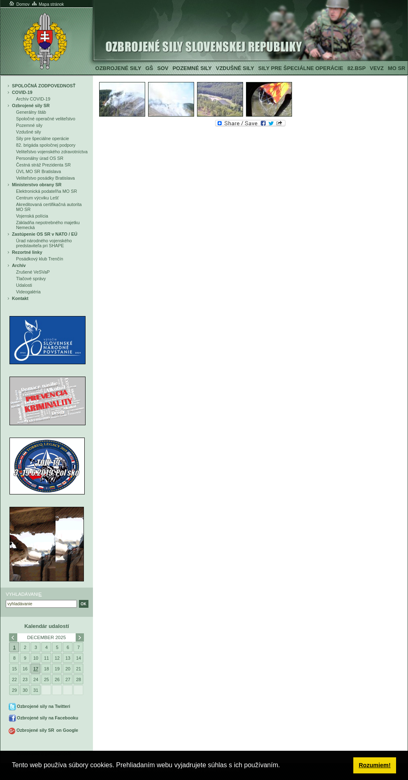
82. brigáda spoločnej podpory (45, 145)
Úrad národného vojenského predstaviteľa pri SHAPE (44, 243)
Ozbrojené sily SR (31, 105)
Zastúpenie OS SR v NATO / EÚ (44, 234)
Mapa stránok (47, 4)
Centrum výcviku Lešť (37, 197)
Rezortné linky (27, 252)
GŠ (149, 68)
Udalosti (24, 285)
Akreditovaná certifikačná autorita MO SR (48, 207)
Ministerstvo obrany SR (36, 184)
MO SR (396, 68)
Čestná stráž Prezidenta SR (43, 164)
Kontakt (20, 298)
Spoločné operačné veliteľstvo (45, 118)
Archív (19, 265)
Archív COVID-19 (33, 98)
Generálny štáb (31, 112)
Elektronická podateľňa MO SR (46, 191)
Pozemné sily (191, 68)
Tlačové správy (31, 278)
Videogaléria (28, 291)
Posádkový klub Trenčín (39, 258)
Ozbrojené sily (118, 68)
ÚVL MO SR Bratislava (38, 171)
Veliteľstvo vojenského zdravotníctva (52, 151)
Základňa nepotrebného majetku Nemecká (48, 225)
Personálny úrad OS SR (39, 158)
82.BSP (356, 68)
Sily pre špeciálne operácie (300, 68)
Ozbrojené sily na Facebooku (47, 717)
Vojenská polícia (32, 215)
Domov (19, 4)
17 (35, 668)
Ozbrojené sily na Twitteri (43, 706)
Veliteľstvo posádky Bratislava (45, 178)
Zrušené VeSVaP (33, 271)
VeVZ (377, 68)
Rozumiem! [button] (375, 765)
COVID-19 (22, 92)
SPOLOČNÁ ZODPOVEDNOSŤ (44, 85)
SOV (162, 68)
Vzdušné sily (235, 68)
